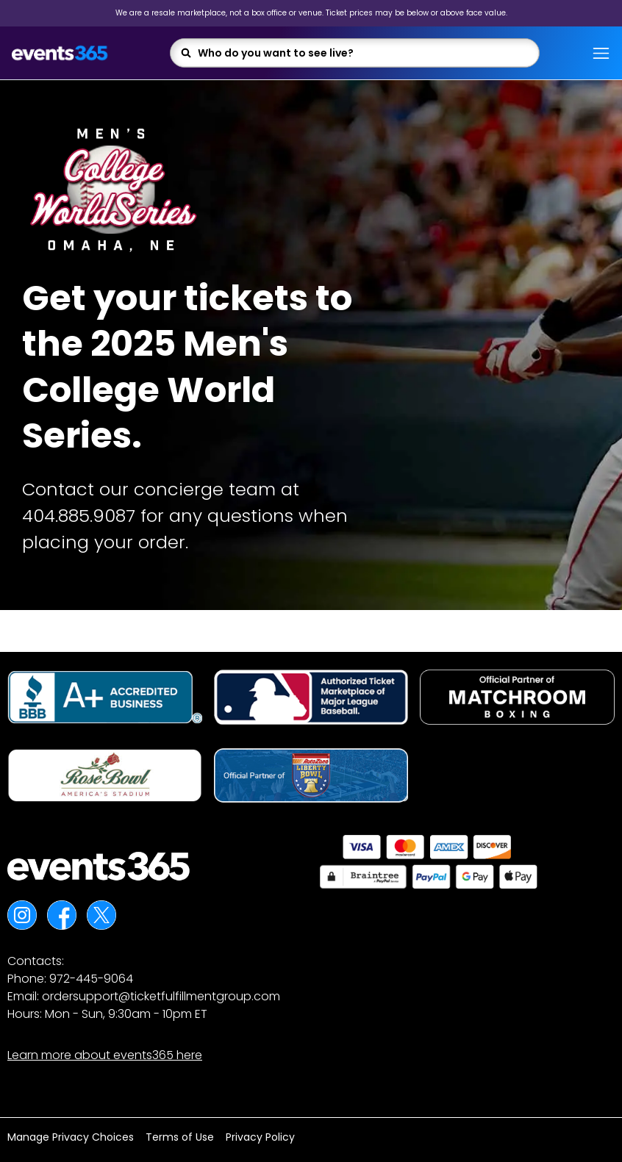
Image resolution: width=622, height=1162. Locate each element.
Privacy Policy (260, 1137)
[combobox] (363, 53)
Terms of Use (180, 1137)
